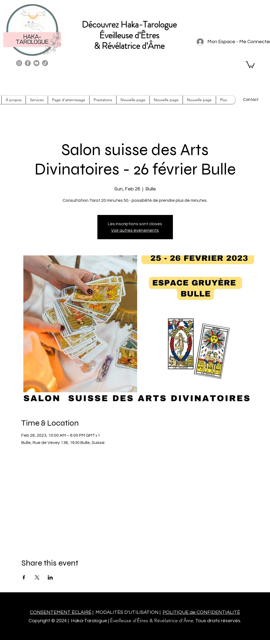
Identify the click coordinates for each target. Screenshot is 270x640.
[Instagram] (19, 63)
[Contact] (251, 100)
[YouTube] (36, 63)
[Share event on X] (37, 577)
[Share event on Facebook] (23, 577)
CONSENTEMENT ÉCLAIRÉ (60, 612)
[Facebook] (28, 63)
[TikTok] (45, 63)
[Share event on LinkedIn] (50, 577)
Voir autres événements (135, 230)
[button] (250, 64)
